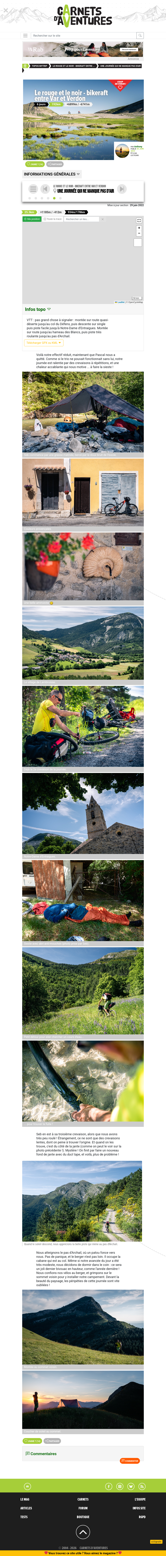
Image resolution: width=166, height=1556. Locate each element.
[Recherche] (84, 35)
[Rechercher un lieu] (81, 219)
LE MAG (24, 1499)
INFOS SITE (139, 1508)
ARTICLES (26, 1508)
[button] (139, 220)
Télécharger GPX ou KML (43, 343)
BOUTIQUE (83, 1517)
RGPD (142, 1517)
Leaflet (119, 302)
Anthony (138, 146)
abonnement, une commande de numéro (56, 1553)
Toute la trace (53, 219)
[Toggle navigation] (25, 35)
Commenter (130, 1461)
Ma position (32, 219)
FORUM (83, 1508)
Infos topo (38, 309)
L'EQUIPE (140, 1499)
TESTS (23, 1517)
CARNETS (83, 1499)
